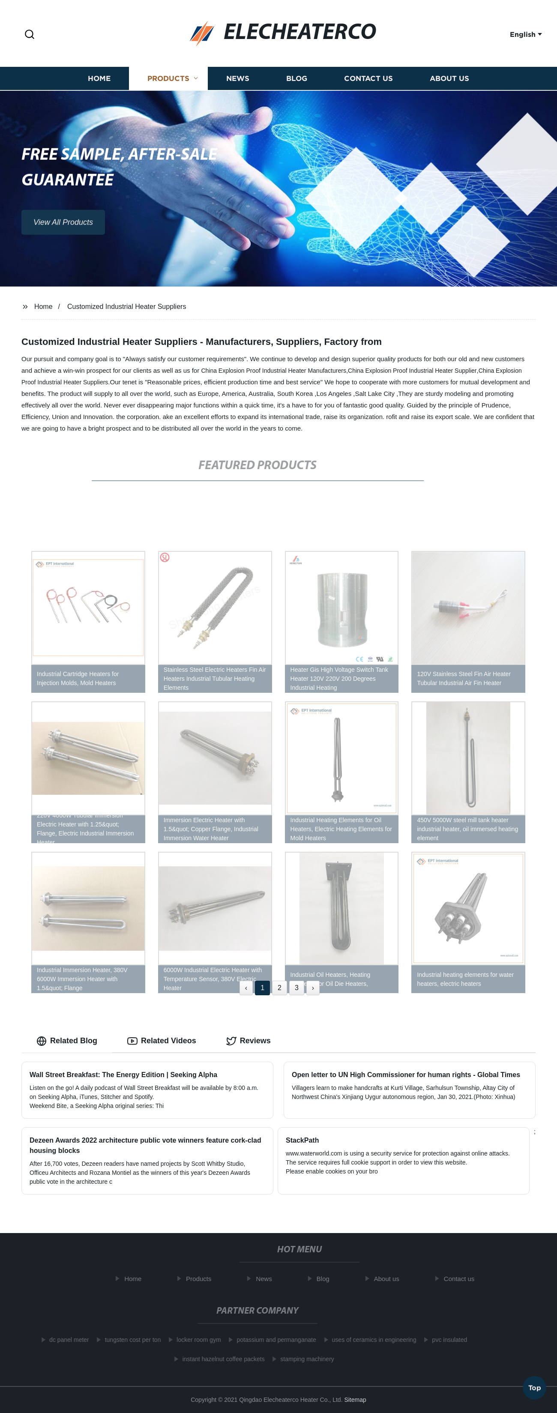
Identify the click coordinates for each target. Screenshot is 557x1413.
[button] (29, 35)
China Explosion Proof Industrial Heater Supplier (412, 370)
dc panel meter (65, 1339)
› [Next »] (313, 987)
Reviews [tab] (248, 1041)
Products (168, 79)
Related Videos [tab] (161, 1041)
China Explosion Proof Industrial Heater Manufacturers (273, 370)
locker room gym (194, 1339)
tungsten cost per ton (128, 1339)
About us (449, 79)
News (237, 79)
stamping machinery (302, 1359)
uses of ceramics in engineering (370, 1339)
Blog (296, 79)
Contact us (368, 79)
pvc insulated (445, 1339)
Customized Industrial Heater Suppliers (126, 306)
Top (534, 1387)
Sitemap (355, 1399)
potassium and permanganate (272, 1339)
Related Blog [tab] (66, 1041)
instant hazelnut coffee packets (219, 1359)
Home (99, 79)
